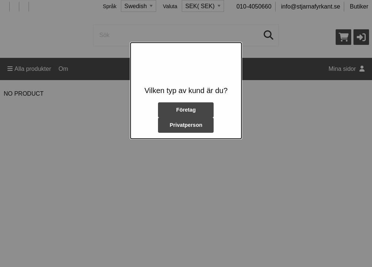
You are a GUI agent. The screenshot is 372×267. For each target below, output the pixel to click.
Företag (186, 110)
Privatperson (185, 125)
